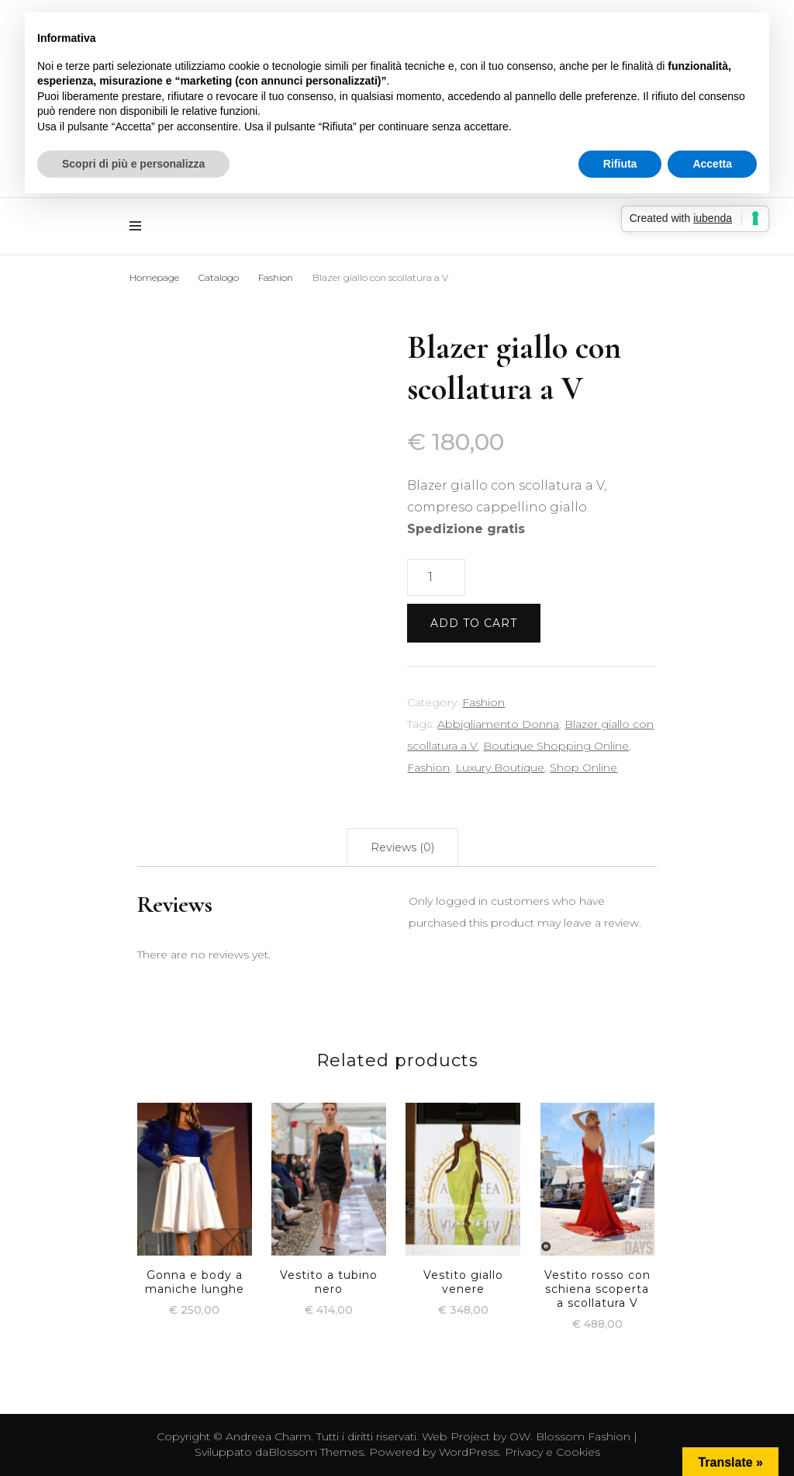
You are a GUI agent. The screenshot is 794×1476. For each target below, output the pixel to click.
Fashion (483, 702)
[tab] (402, 847)
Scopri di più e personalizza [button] (133, 164)
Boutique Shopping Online (556, 746)
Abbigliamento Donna (498, 724)
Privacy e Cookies (552, 1452)
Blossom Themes (316, 1452)
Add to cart (473, 623)
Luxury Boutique (499, 767)
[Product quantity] (435, 577)
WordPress (469, 1452)
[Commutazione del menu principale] (139, 226)
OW (519, 1436)
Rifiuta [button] (620, 164)
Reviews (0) (402, 847)
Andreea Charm (268, 1436)
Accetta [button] (712, 164)
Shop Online (583, 767)
